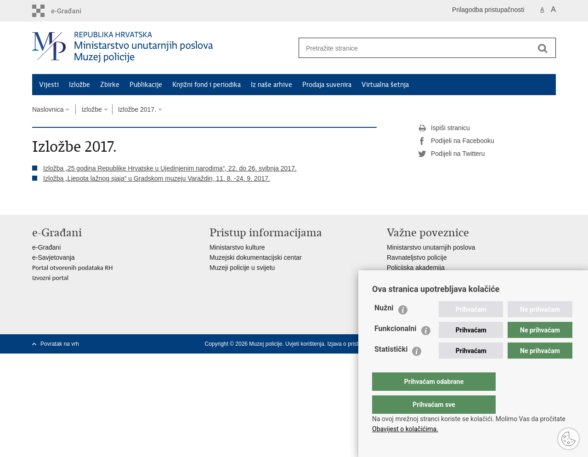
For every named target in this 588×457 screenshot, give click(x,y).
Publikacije (146, 84)
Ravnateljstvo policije (417, 257)
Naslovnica (47, 109)
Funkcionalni (395, 347)
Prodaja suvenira (326, 84)
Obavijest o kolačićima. (405, 429)
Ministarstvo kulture (237, 247)
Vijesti (49, 84)
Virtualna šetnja (385, 84)
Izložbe (79, 84)
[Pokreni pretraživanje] (542, 48)
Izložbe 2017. (137, 109)
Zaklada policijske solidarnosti (429, 277)
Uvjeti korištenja (304, 344)
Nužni (384, 326)
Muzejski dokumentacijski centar (255, 257)
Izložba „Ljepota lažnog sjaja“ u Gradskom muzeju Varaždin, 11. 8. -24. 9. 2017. (156, 178)
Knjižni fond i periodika (206, 84)
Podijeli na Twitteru (451, 154)
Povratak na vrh (59, 344)
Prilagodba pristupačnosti (488, 9)
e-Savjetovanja (53, 257)
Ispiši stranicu (444, 128)
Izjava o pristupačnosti (354, 344)
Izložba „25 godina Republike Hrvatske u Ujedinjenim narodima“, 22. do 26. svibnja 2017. (170, 168)
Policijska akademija (416, 267)
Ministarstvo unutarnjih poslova (431, 247)
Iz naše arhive (271, 84)
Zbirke (109, 84)
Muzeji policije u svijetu (242, 267)
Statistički (390, 367)
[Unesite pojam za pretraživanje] (413, 48)
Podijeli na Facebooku (456, 141)
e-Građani (46, 247)
